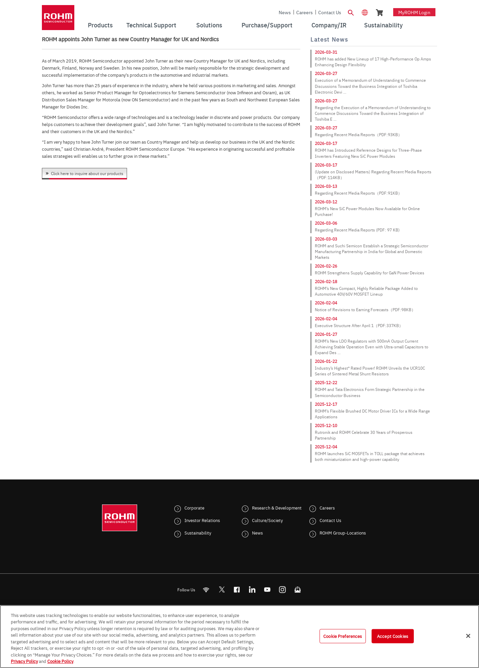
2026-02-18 (326, 281)
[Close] (468, 635)
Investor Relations (202, 520)
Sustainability (197, 532)
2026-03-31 (326, 52)
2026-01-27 (326, 334)
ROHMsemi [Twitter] (221, 590)
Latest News (329, 39)
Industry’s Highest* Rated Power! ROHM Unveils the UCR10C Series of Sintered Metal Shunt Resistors (370, 370)
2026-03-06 (326, 223)
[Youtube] (267, 590)
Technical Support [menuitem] (151, 25)
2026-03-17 (326, 143)
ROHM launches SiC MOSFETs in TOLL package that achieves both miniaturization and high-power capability (370, 456)
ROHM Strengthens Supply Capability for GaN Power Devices (369, 272)
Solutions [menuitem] (209, 25)
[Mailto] (298, 590)
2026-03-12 (326, 201)
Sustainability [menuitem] (383, 25)
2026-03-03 (326, 239)
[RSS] (206, 590)
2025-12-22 (326, 382)
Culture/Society (267, 520)
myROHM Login (414, 12)
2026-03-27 (326, 73)
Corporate (194, 507)
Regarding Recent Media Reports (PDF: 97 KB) (357, 229)
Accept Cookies (392, 636)
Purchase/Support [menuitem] (267, 25)
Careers (304, 12)
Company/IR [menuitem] (329, 25)
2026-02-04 (326, 302)
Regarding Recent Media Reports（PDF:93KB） (358, 134)
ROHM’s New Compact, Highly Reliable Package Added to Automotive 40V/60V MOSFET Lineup (366, 291)
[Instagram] (282, 590)
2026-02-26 (326, 266)
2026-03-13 (326, 186)
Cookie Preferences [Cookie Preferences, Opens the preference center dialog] (342, 636)
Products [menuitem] (100, 25)
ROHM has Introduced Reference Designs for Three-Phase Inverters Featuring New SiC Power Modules (368, 152)
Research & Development (277, 507)
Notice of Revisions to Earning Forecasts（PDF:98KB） (365, 309)
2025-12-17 (326, 404)
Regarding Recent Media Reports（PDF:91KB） (358, 193)
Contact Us (329, 12)
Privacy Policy (24, 661)
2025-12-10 (326, 425)
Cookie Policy (60, 661)
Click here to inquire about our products (87, 173)
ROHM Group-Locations (343, 532)
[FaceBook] (237, 590)
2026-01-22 (326, 361)
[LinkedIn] (252, 590)
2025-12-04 (326, 446)
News (285, 12)
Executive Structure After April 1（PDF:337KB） (359, 325)
